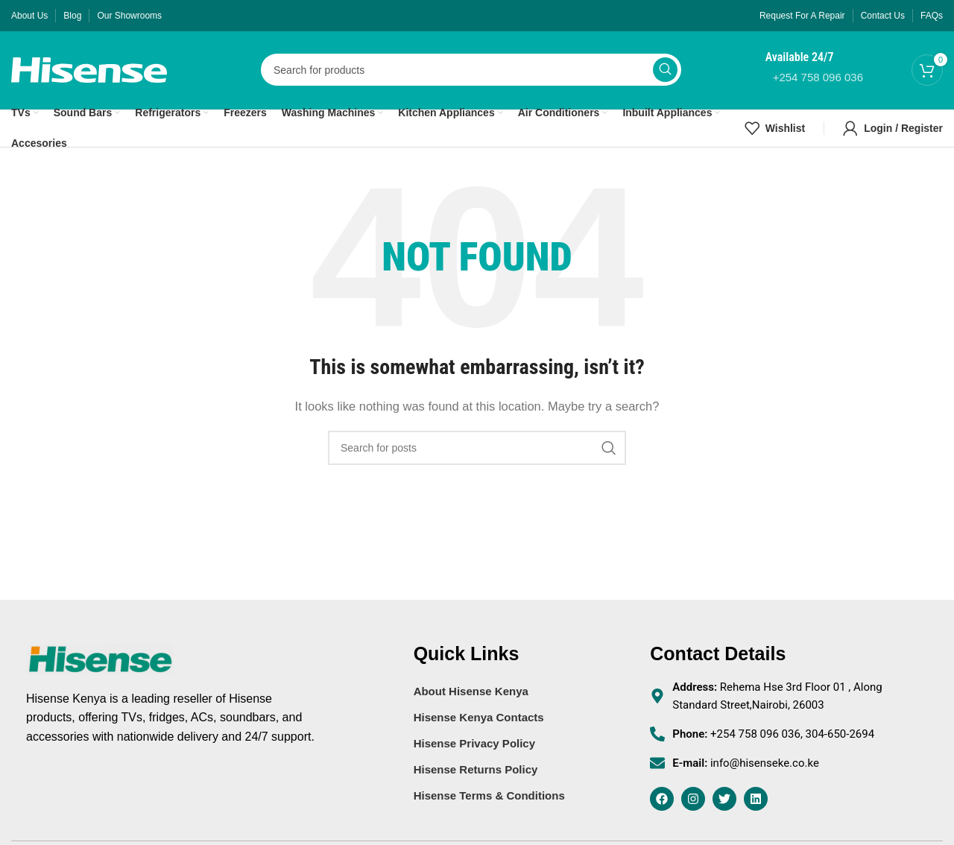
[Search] (471, 70)
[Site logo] (89, 69)
